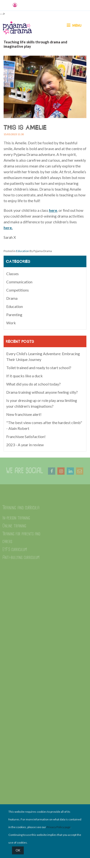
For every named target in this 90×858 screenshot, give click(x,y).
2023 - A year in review (25, 444)
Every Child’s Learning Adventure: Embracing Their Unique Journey (43, 356)
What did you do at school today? (33, 384)
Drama (12, 298)
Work (11, 322)
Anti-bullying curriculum (20, 557)
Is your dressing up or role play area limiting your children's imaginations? (41, 403)
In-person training (16, 518)
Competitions (17, 290)
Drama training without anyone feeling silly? (42, 392)
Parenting (14, 314)
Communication (19, 281)
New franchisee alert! (24, 414)
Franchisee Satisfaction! (26, 436)
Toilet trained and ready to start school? (38, 367)
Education (22, 251)
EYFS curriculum (14, 549)
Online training (14, 526)
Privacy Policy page (59, 827)
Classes (12, 273)
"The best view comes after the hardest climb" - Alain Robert (44, 425)
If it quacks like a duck (24, 375)
